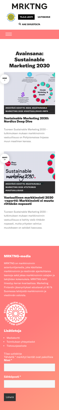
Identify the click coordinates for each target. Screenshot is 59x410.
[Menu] (8, 34)
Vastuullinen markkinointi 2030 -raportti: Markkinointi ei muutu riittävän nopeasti (29, 201)
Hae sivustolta (29, 24)
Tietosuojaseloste (17, 345)
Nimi (8, 360)
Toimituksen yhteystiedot (21, 341)
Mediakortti (13, 337)
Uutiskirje (44, 17)
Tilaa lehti (26, 17)
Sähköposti (12, 376)
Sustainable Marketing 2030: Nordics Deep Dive (26, 119)
